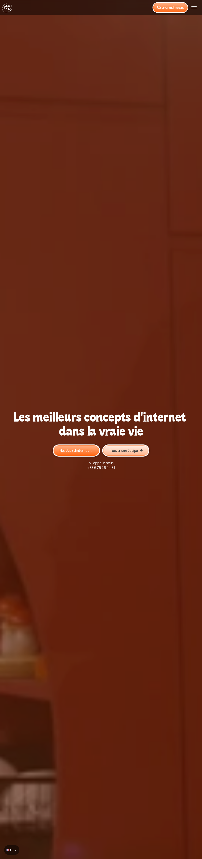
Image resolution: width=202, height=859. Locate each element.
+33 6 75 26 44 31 (101, 467)
